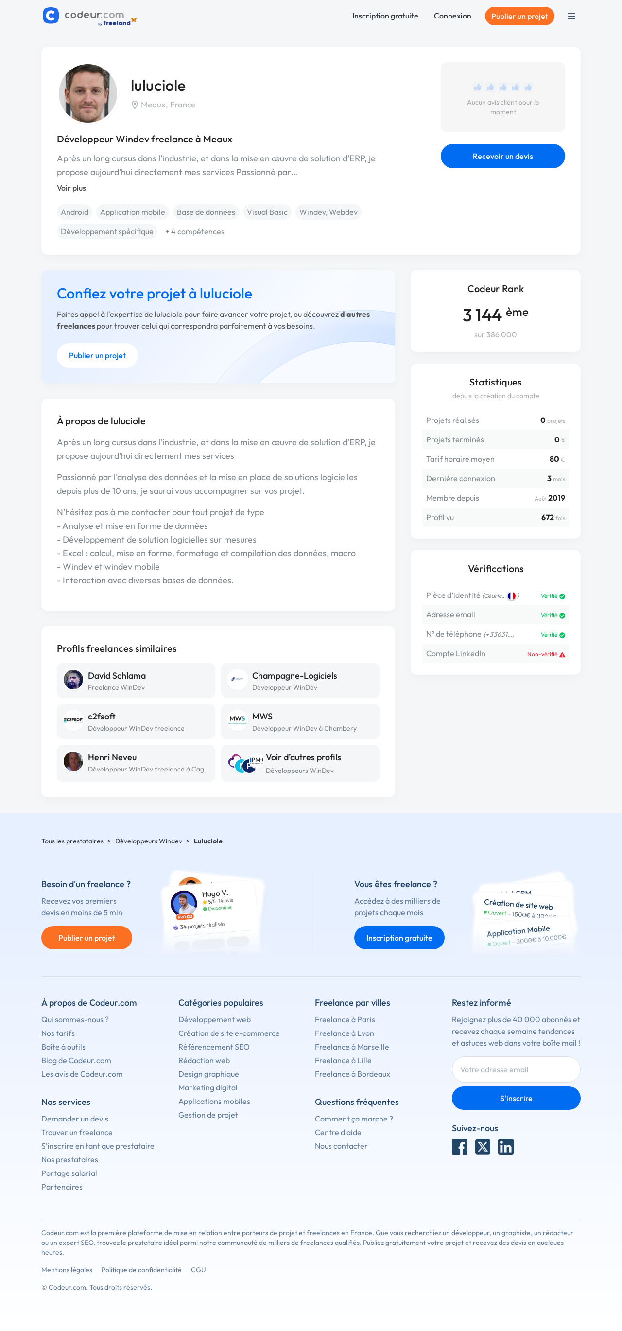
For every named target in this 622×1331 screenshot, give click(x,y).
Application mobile (132, 212)
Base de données (206, 212)
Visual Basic (267, 212)
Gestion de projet (208, 1115)
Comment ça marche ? (354, 1118)
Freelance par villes (352, 1002)
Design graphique (208, 1074)
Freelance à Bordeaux (352, 1074)
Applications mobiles (214, 1101)
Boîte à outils (63, 1046)
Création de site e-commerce (229, 1033)
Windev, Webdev (328, 212)
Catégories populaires (220, 1002)
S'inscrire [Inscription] (516, 1098)
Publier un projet (519, 16)
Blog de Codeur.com (76, 1060)
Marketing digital (208, 1087)
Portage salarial (69, 1173)
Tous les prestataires (72, 841)
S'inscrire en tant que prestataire (98, 1146)
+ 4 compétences (195, 231)
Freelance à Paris (345, 1019)
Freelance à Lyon (344, 1033)
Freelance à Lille (343, 1060)
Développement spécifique (107, 231)
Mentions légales (66, 1269)
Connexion (452, 15)
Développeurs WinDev (300, 770)
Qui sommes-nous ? (75, 1019)
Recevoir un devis (503, 156)
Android (74, 212)
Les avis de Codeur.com (82, 1074)
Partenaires (62, 1186)
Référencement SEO (214, 1046)
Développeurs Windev (148, 841)
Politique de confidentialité (142, 1269)
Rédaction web (204, 1060)
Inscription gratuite (385, 15)
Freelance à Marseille (352, 1046)
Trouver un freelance (77, 1132)
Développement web (214, 1019)
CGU (198, 1269)
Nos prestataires (69, 1159)
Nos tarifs (58, 1033)
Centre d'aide (338, 1132)
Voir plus (71, 188)
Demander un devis (74, 1118)
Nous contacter (341, 1146)
